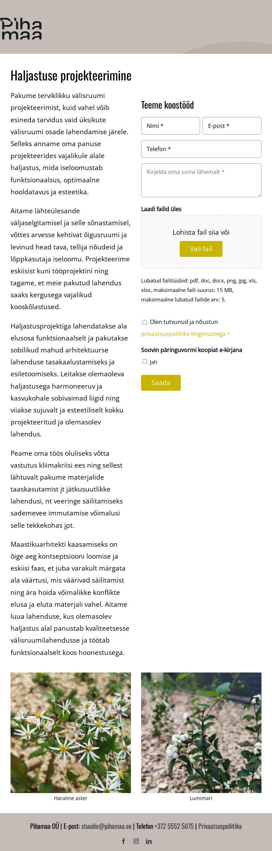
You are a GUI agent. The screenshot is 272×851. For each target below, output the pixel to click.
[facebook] (123, 841)
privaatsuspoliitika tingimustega (184, 334)
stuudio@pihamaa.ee (106, 826)
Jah (153, 361)
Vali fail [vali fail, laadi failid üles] (201, 248)
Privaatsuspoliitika (220, 826)
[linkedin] (149, 841)
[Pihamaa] (21, 20)
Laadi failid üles (161, 209)
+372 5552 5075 (174, 826)
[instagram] (136, 841)
